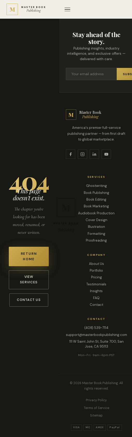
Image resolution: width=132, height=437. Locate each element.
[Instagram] (82, 154)
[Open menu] (67, 9)
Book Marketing (96, 206)
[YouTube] (106, 154)
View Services (29, 279)
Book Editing (96, 199)
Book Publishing (96, 193)
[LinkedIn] (94, 154)
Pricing (96, 277)
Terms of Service (96, 408)
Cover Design (96, 220)
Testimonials (96, 284)
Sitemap (96, 415)
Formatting (96, 233)
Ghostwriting (96, 186)
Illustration (96, 226)
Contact (96, 304)
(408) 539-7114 (96, 328)
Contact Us (28, 300)
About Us (96, 264)
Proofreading (96, 240)
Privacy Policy (96, 400)
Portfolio (96, 270)
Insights (96, 291)
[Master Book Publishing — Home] (26, 9)
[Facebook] (70, 154)
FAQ (96, 298)
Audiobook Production (96, 213)
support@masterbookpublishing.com (96, 335)
